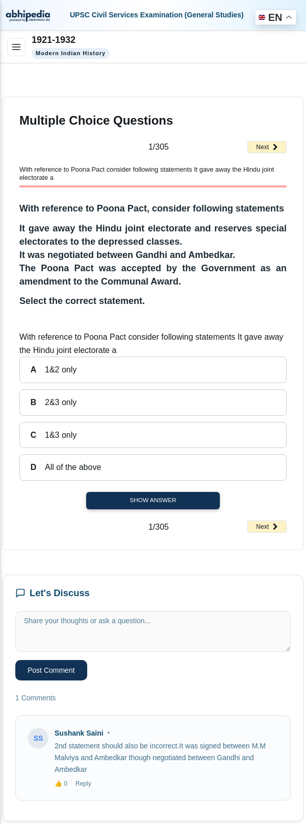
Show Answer (153, 500)
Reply (83, 783)
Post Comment (51, 670)
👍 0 (61, 783)
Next (267, 147)
